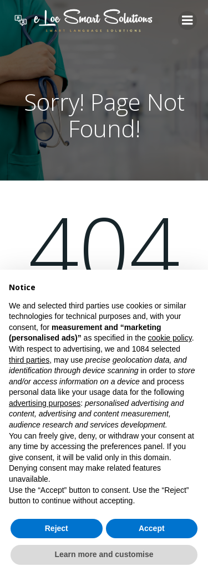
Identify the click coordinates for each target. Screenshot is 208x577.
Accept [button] (152, 528)
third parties (29, 360)
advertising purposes (44, 403)
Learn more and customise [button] (103, 554)
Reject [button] (56, 528)
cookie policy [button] (170, 337)
